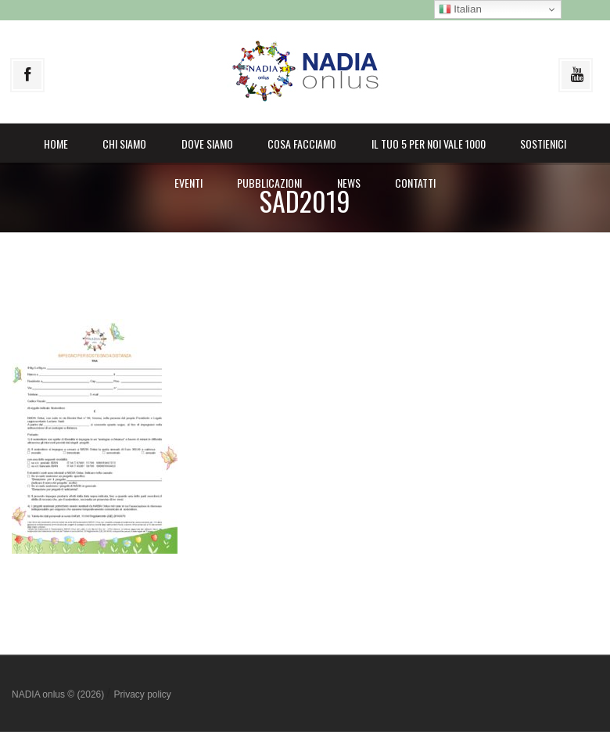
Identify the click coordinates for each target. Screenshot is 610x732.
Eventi (188, 182)
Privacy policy (141, 694)
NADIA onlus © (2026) (59, 694)
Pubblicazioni (269, 182)
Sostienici (543, 143)
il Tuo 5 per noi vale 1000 (428, 143)
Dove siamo (207, 143)
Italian (460, 9)
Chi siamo (124, 143)
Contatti (415, 182)
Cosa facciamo (301, 143)
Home (56, 143)
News (349, 182)
